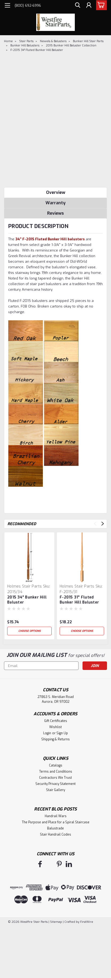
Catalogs (55, 765)
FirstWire (86, 922)
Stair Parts (26, 41)
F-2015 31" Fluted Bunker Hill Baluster (79, 600)
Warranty (55, 203)
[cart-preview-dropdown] (100, 5)
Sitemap (56, 922)
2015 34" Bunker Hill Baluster (27, 600)
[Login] (88, 6)
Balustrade (55, 828)
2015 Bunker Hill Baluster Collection (71, 45)
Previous (95, 524)
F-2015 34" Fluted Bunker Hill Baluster (36, 50)
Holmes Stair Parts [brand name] (24, 586)
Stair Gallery (55, 790)
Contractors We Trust (55, 778)
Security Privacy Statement (55, 784)
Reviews (55, 213)
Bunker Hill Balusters (24, 45)
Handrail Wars (56, 816)
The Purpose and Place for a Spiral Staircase (55, 822)
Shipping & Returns (55, 739)
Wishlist (55, 727)
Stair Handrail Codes (55, 834)
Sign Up (62, 733)
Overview (55, 192)
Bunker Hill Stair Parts (88, 41)
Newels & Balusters (53, 41)
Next (103, 524)
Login (47, 733)
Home (8, 41)
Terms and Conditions (55, 771)
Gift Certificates (55, 721)
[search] (76, 6)
